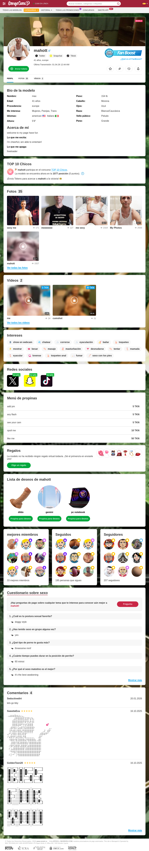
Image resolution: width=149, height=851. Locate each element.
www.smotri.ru (42, 841)
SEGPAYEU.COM (66, 841)
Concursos (88, 10)
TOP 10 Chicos (59, 170)
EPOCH (56, 841)
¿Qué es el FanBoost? (131, 59)
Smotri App (104, 10)
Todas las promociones (68, 10)
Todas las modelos (12, 10)
